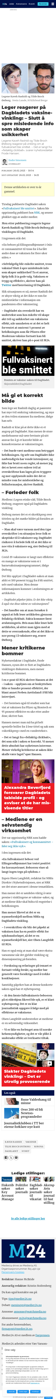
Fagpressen (42, 1335)
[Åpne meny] (53, 4)
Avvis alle (11, 1391)
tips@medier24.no (19, 1298)
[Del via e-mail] (16, 1157)
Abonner (43, 4)
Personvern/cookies (13, 1272)
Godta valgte (23, 1391)
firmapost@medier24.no (17, 1328)
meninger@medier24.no (26, 1305)
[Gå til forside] (5, 4)
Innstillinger (48, 1397)
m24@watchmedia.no (32, 1318)
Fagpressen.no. (35, 1383)
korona (38, 1146)
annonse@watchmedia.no (30, 1311)
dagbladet (11, 1151)
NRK (37, 212)
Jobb (11, 4)
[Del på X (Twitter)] (11, 1157)
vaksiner (31, 1142)
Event (32, 4)
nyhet (25, 1151)
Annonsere (21, 4)
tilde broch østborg (18, 1146)
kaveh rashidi (13, 1142)
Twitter (7, 285)
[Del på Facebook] (5, 1157)
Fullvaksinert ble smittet (18, 208)
